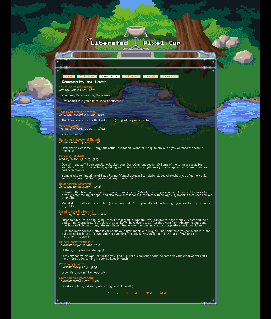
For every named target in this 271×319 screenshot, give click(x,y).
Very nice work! (69, 126)
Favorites (169, 76)
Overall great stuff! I (72, 156)
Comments (111, 76)
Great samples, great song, (76, 278)
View (69, 76)
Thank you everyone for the (77, 112)
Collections (87, 76)
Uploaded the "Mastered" (75, 184)
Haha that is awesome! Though (79, 140)
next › (148, 293)
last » (163, 293)
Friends (150, 76)
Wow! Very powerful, (73, 264)
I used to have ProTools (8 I (76, 212)
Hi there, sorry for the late (76, 242)
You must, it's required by (75, 87)
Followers (131, 76)
